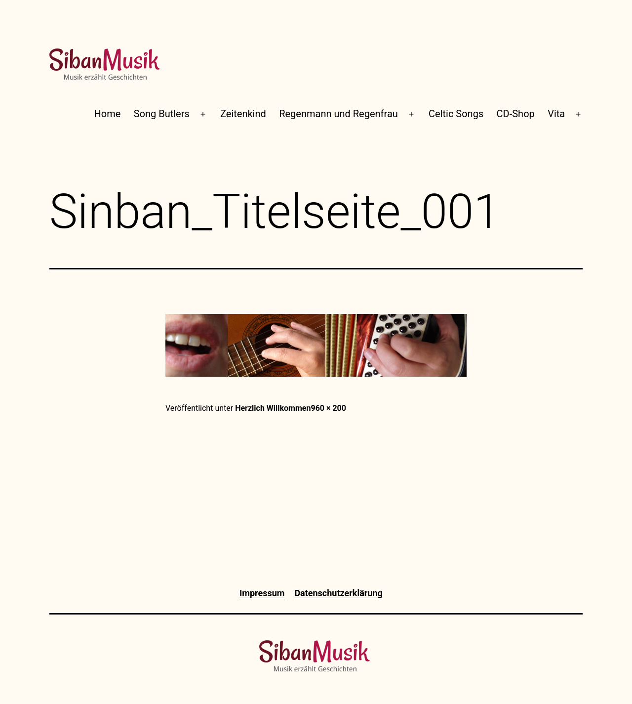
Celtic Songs (456, 114)
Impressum (261, 593)
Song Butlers (162, 114)
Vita (556, 114)
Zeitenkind (243, 114)
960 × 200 (328, 408)
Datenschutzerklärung (338, 593)
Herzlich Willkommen (273, 408)
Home (107, 114)
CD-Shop (516, 114)
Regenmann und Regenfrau (338, 114)
